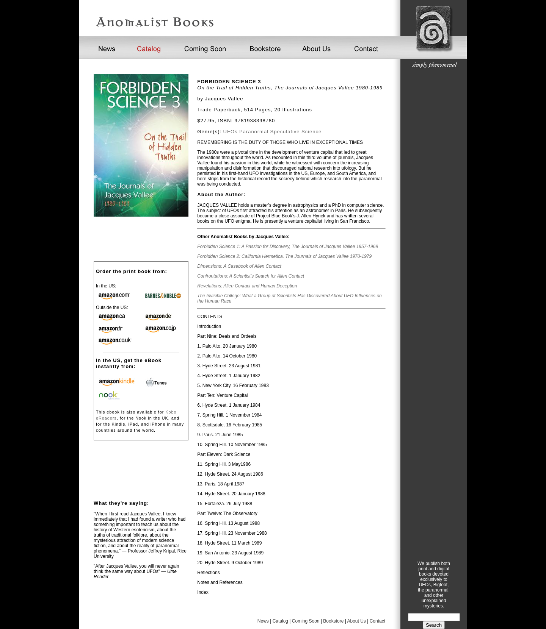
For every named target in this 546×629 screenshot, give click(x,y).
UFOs (230, 131)
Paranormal (253, 131)
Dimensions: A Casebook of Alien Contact (239, 266)
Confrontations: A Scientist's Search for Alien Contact (250, 276)
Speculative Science (296, 131)
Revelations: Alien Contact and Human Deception (247, 286)
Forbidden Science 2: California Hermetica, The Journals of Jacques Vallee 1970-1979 (284, 256)
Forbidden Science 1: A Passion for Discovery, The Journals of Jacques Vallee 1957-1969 (287, 246)
